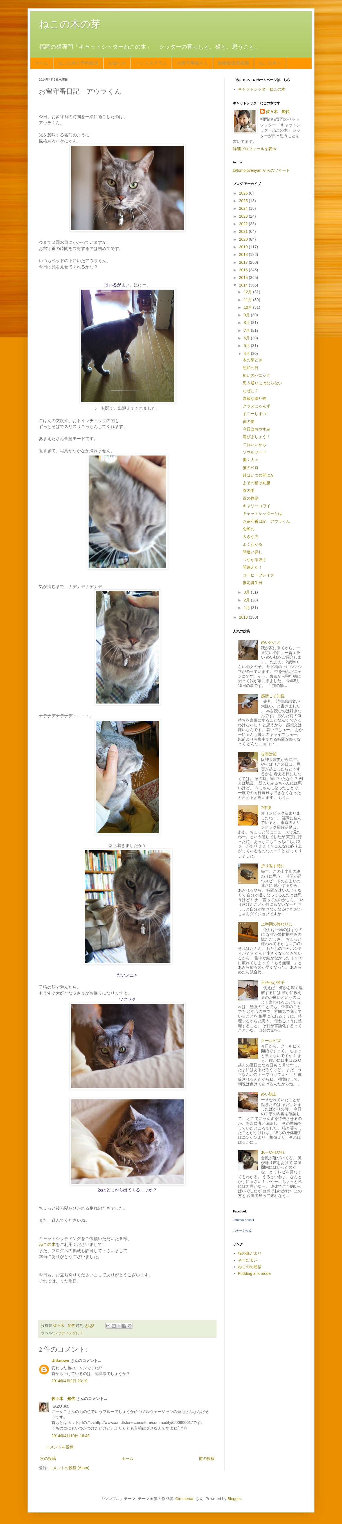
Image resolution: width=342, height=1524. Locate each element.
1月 (247, 607)
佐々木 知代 (63, 1398)
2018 (244, 254)
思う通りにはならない (262, 383)
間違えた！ (252, 567)
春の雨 (249, 490)
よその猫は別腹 (256, 483)
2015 (244, 277)
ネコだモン (248, 1260)
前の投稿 (207, 1458)
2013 (244, 617)
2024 (244, 208)
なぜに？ (250, 391)
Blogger (234, 1498)
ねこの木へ (270, 63)
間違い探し (252, 552)
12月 (248, 292)
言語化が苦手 (273, 982)
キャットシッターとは (262, 513)
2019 (244, 247)
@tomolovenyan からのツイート (261, 170)
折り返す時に (273, 866)
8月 (247, 322)
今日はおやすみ (256, 429)
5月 (247, 345)
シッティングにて (68, 1333)
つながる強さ (254, 559)
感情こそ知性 (273, 696)
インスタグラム (151, 63)
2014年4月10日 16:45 (70, 1435)
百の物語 (250, 498)
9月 (247, 315)
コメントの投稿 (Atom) (69, 1468)
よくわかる (252, 544)
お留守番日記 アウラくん (266, 521)
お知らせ (117, 63)
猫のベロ (250, 467)
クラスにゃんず (256, 406)
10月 (248, 307)
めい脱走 (269, 1094)
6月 (247, 338)
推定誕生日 (252, 582)
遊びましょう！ (256, 436)
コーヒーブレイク (258, 575)
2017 (244, 262)
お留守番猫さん (192, 63)
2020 (244, 239)
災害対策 (269, 754)
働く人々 (250, 459)
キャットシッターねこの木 (261, 89)
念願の (249, 529)
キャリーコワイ (256, 506)
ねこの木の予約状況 (78, 63)
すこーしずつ (254, 413)
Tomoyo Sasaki (243, 1219)
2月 (247, 600)
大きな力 (250, 536)
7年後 (266, 807)
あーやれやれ (273, 1152)
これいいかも (254, 444)
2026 (244, 193)
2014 (244, 285)
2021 (244, 231)
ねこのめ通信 (250, 1266)
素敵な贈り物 (254, 398)
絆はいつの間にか (258, 475)
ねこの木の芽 (70, 24)
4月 (247, 353)
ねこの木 (47, 1244)
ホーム (41, 63)
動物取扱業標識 (233, 63)
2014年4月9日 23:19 (69, 1381)
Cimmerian (185, 1498)
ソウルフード (254, 452)
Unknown (60, 1360)
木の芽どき (252, 360)
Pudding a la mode (254, 1273)
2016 (244, 270)
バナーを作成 (242, 1230)
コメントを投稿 (59, 1447)
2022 (244, 224)
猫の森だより (250, 1253)
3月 (247, 592)
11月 (248, 299)
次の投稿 (48, 1458)
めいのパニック (256, 375)
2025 (244, 201)
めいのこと (271, 642)
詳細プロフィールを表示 (254, 148)
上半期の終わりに (276, 924)
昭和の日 (250, 368)
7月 (247, 330)
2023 (244, 216)
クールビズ (271, 1040)
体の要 (249, 421)
